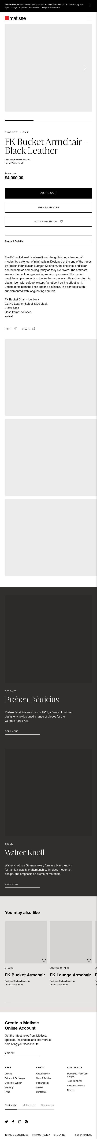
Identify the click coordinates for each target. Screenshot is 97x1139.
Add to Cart (48, 193)
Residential (11, 1105)
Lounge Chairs (59, 968)
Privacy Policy (41, 1135)
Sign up (10, 1053)
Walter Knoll (17, 163)
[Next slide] (84, 67)
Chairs (9, 968)
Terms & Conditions (17, 1135)
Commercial (47, 1105)
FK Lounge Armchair (70, 975)
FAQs (7, 1092)
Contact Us (74, 1068)
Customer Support (13, 1083)
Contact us (41, 1092)
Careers (39, 1088)
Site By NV (59, 1135)
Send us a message (76, 1086)
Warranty (9, 1088)
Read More (11, 732)
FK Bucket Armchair (25, 975)
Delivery (8, 1074)
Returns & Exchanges (15, 1079)
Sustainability (42, 1083)
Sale (26, 133)
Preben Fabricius (22, 160)
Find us (70, 1091)
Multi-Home (29, 1105)
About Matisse (43, 1074)
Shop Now (11, 133)
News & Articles (43, 1079)
